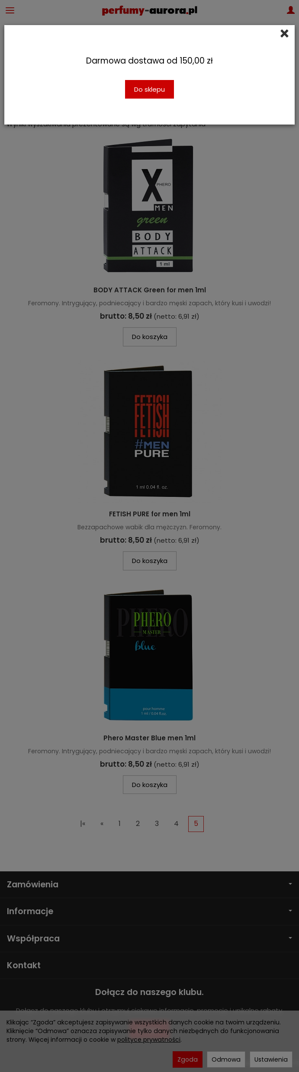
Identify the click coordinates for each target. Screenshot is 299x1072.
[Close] (284, 33)
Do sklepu (149, 89)
